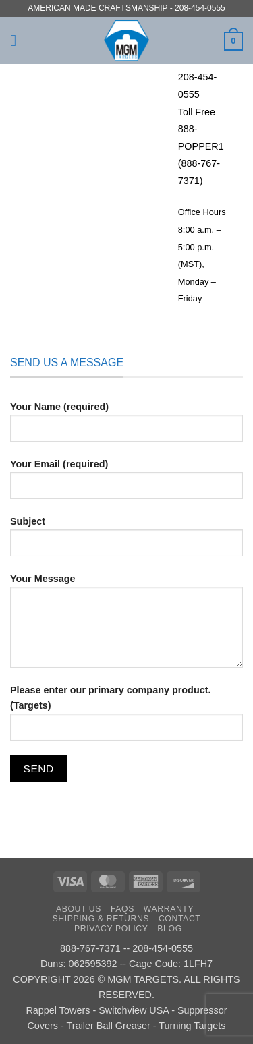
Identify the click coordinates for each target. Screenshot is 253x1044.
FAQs (122, 909)
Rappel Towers (58, 1010)
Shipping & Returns (101, 918)
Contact (180, 918)
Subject (126, 541)
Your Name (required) (126, 427)
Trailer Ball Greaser (108, 1025)
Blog (169, 928)
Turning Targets (192, 1025)
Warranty (169, 909)
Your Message (126, 625)
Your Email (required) (126, 484)
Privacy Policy (111, 928)
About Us (78, 909)
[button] (18, 40)
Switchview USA (134, 1010)
